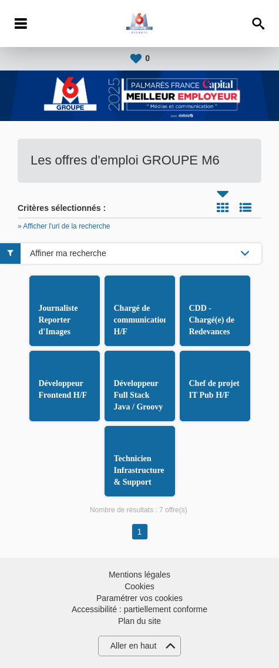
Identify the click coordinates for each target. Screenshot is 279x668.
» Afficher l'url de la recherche (64, 226)
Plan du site (139, 621)
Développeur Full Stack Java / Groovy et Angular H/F (138, 407)
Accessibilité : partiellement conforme (139, 609)
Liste (245, 207)
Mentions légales (139, 574)
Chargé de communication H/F (141, 320)
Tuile (223, 207)
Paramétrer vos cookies (139, 598)
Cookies (139, 586)
